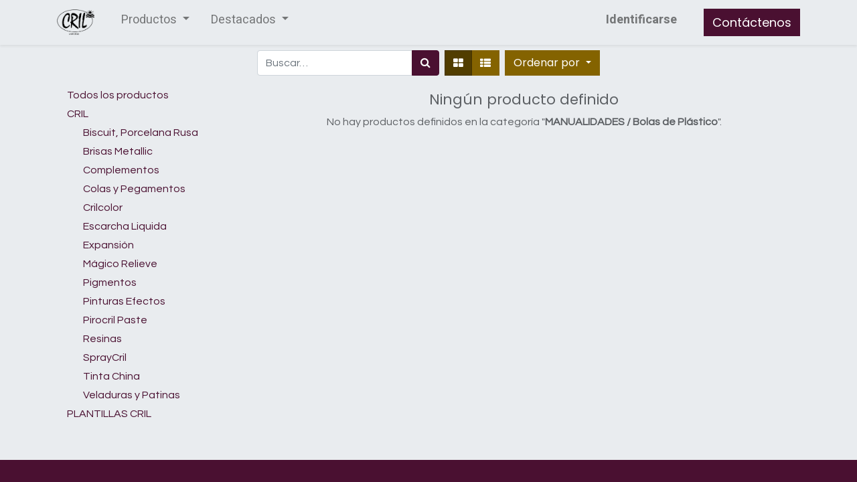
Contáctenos (751, 22)
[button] (552, 63)
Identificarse (641, 20)
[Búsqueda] (425, 63)
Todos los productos (118, 95)
